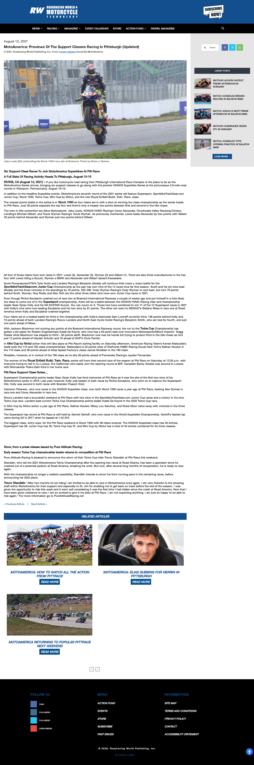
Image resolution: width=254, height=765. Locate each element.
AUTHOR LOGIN (124, 754)
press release (68, 51)
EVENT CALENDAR (96, 28)
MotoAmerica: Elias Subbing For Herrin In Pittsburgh (141, 574)
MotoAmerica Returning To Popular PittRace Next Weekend (49, 644)
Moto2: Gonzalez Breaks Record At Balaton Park (229, 98)
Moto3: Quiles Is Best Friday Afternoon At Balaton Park (230, 113)
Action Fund (136, 28)
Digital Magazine (163, 28)
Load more (222, 156)
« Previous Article (14, 503)
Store (117, 28)
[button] (222, 28)
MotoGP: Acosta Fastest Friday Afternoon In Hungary (228, 83)
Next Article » (39, 503)
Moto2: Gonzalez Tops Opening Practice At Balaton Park (231, 144)
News (37, 28)
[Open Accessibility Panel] (249, 751)
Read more (49, 582)
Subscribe (84, 728)
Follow (86, 712)
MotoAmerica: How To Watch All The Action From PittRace (49, 574)
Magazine (72, 28)
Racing (53, 28)
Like (88, 704)
